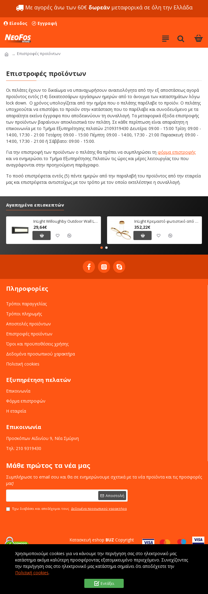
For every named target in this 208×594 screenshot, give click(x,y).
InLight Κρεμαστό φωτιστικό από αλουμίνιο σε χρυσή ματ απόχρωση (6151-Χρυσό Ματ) (167, 221)
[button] (101, 247)
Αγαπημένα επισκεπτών (35, 205)
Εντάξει (107, 583)
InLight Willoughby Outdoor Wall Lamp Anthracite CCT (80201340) (66, 221)
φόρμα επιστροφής (177, 152)
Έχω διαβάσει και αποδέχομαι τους (67, 508)
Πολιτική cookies (32, 572)
